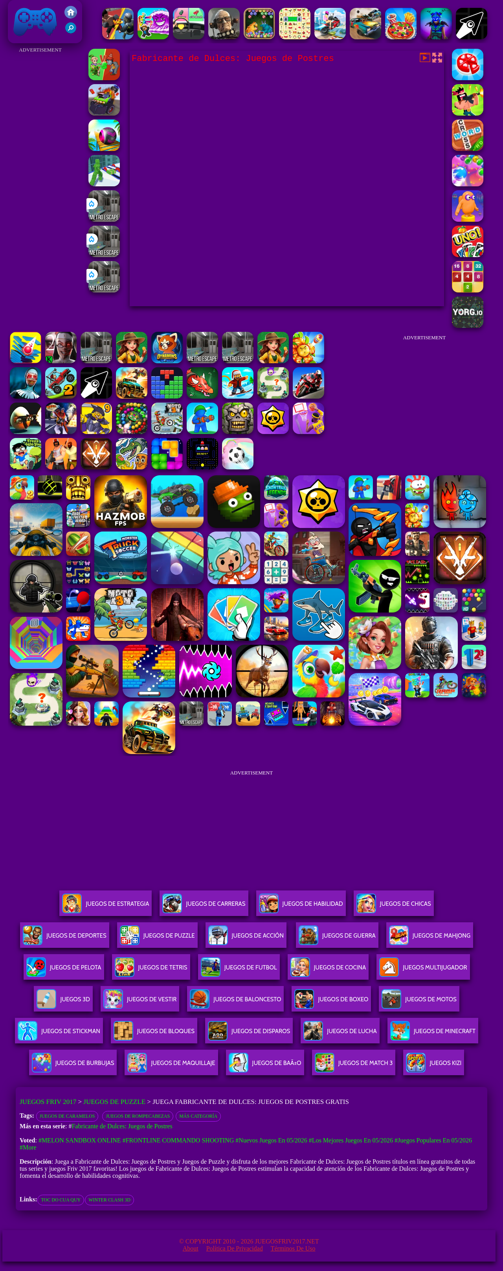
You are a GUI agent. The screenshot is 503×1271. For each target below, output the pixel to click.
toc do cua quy (61, 1200)
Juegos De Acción (246, 938)
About (190, 1248)
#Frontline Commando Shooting (178, 1140)
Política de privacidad (234, 1248)
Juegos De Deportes (64, 938)
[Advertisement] (40, 173)
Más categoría (198, 1116)
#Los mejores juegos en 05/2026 (351, 1140)
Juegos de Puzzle (114, 1101)
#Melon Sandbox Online (80, 1140)
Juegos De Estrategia (105, 906)
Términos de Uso (293, 1248)
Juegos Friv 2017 (35, 21)
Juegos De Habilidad (301, 906)
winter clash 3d (109, 1200)
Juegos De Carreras (203, 906)
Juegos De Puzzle (157, 938)
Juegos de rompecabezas (138, 1116)
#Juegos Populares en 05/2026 (433, 1140)
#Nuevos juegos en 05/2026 (271, 1140)
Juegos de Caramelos (67, 1116)
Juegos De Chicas (393, 906)
